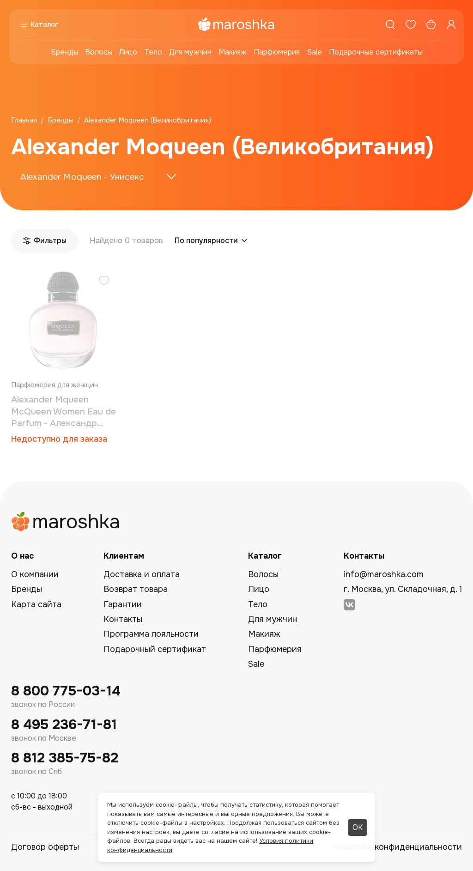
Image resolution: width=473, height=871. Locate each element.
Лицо (128, 52)
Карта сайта (36, 604)
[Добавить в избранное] (103, 281)
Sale (314, 52)
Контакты (122, 619)
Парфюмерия (277, 52)
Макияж (232, 52)
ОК (357, 827)
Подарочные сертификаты (376, 52)
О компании (35, 574)
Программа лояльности (151, 634)
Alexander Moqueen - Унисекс (82, 177)
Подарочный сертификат (154, 649)
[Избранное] (410, 24)
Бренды (64, 52)
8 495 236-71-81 (64, 724)
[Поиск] (390, 24)
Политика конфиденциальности (397, 847)
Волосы (98, 52)
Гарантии (122, 604)
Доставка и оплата (141, 574)
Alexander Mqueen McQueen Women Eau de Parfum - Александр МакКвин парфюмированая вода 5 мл (63, 412)
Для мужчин (190, 52)
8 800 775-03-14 (66, 691)
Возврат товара (135, 589)
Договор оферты (45, 847)
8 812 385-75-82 (64, 758)
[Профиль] (451, 24)
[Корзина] (431, 24)
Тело (153, 52)
